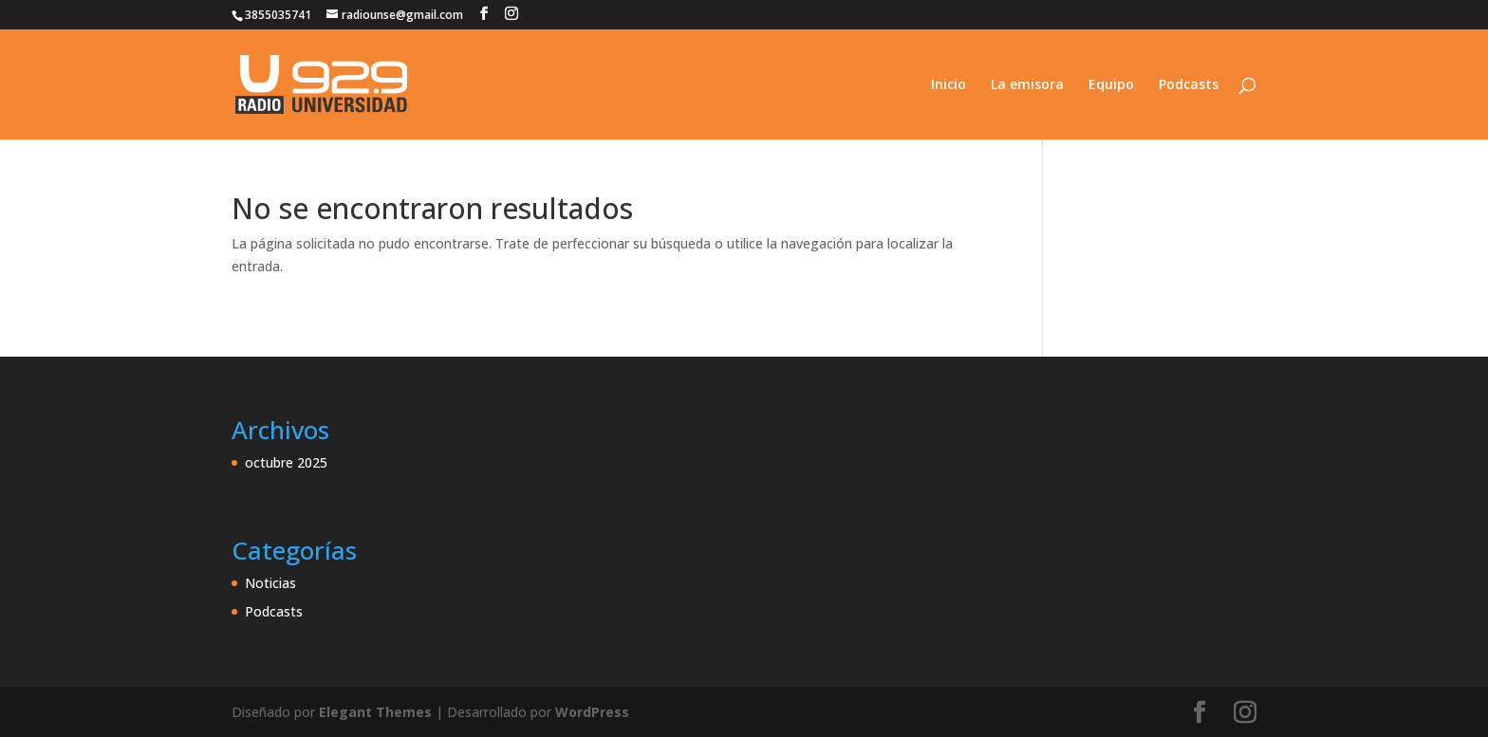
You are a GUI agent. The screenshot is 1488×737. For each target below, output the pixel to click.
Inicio (948, 85)
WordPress (592, 712)
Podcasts (1188, 85)
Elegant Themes (375, 712)
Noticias (270, 583)
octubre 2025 (286, 462)
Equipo (1111, 85)
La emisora (1027, 85)
